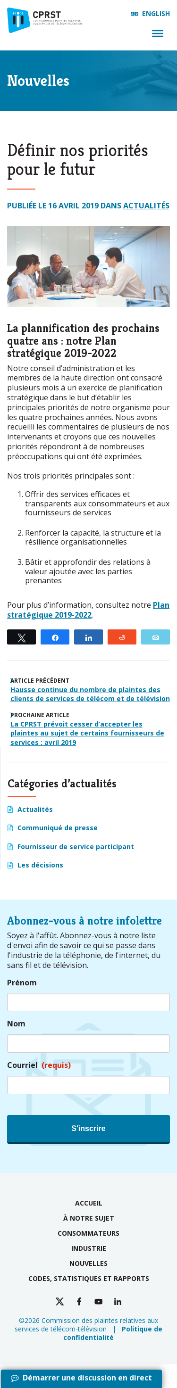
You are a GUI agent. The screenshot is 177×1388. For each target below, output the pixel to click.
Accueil (88, 1202)
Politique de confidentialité (112, 1333)
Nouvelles (88, 1263)
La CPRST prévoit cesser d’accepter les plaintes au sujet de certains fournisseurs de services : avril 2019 (87, 732)
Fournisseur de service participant (75, 846)
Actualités (146, 205)
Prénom (22, 983)
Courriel (39, 1065)
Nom (16, 1024)
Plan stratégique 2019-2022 (88, 610)
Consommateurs (88, 1233)
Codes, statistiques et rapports (88, 1278)
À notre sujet (88, 1218)
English (156, 13)
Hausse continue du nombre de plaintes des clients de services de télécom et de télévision (90, 694)
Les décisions (40, 864)
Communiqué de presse (57, 827)
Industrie (88, 1248)
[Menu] (157, 33)
